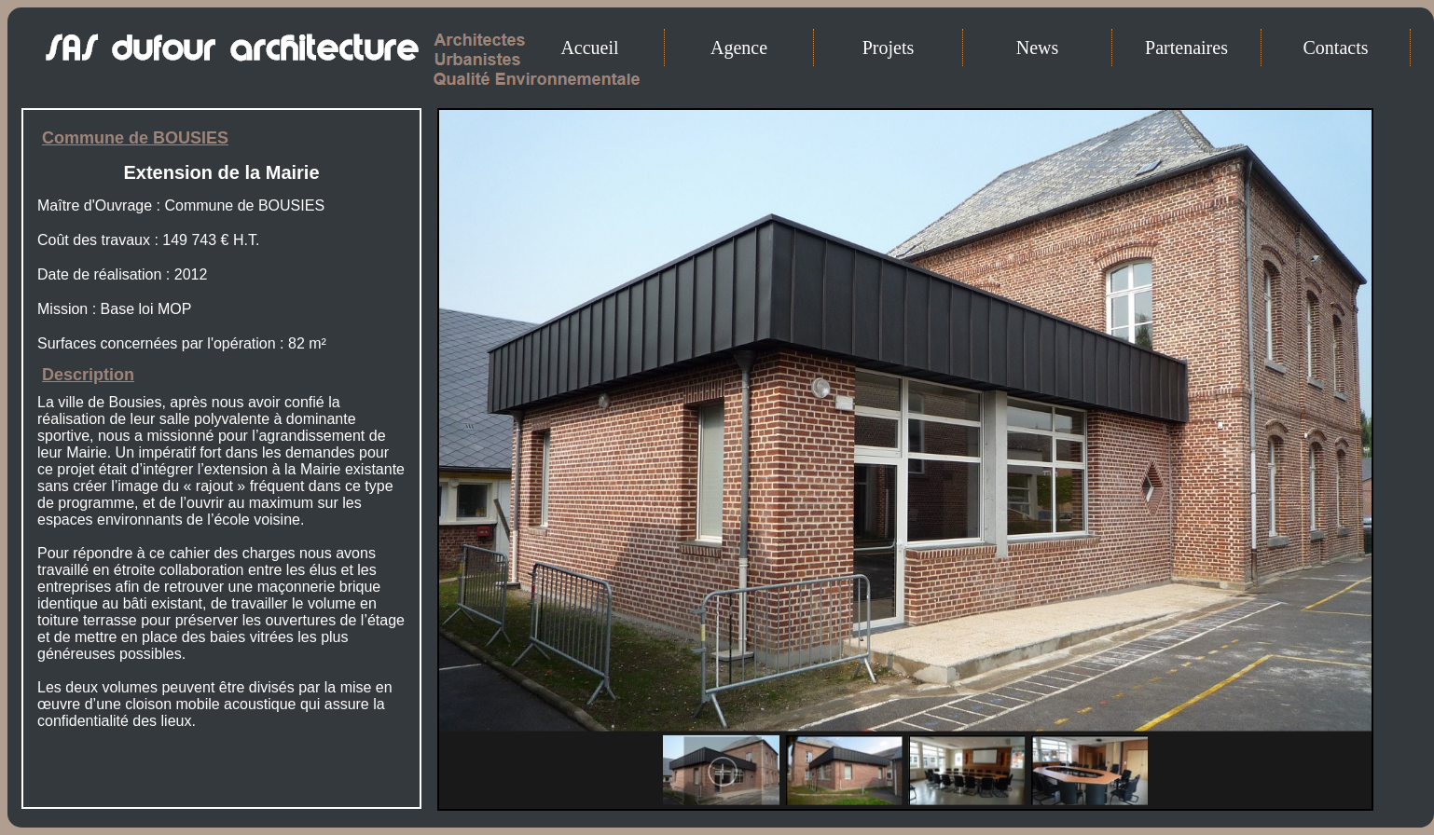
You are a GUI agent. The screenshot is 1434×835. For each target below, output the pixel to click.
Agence (738, 47)
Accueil (589, 47)
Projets (888, 47)
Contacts (1336, 47)
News (1037, 47)
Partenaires (1186, 47)
